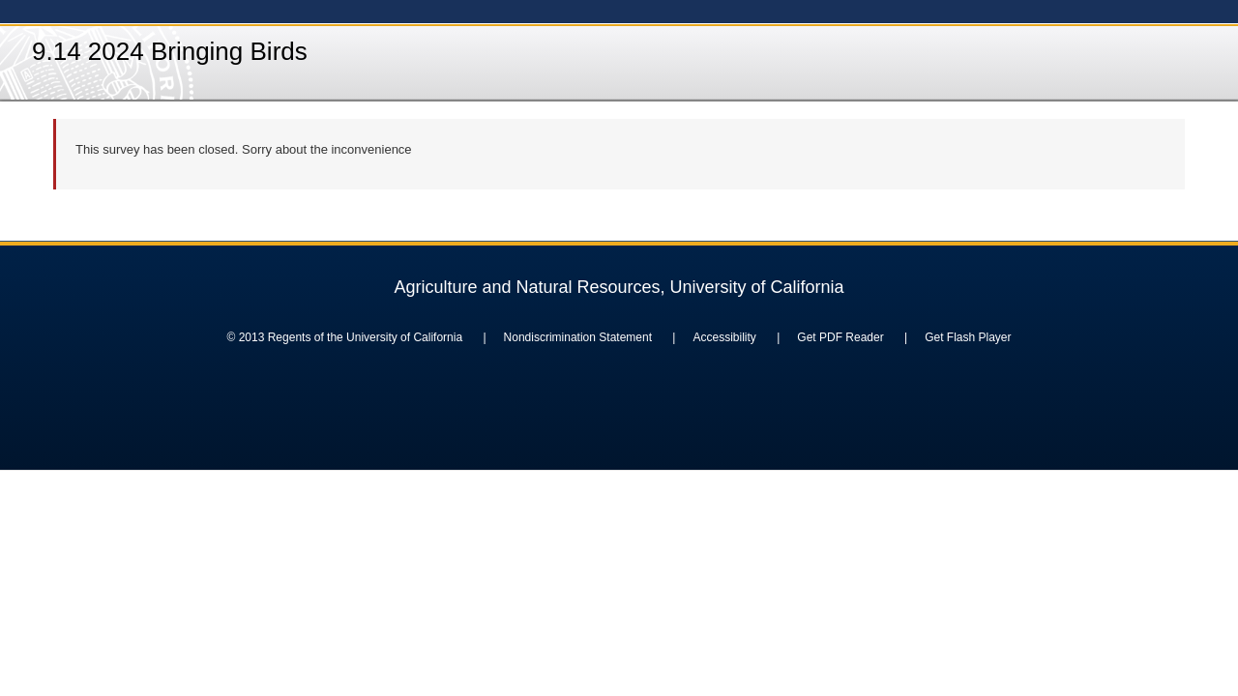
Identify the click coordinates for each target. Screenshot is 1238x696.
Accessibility (724, 337)
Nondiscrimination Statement (578, 337)
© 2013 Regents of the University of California (344, 337)
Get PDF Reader (840, 337)
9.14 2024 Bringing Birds (170, 51)
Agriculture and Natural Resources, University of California (618, 287)
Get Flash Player (968, 337)
